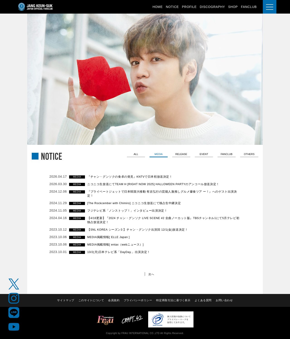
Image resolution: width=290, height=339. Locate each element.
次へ (151, 274)
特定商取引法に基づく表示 (173, 300)
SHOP (233, 7)
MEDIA (158, 154)
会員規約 (113, 300)
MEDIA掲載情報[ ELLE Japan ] (110, 237)
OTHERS (249, 154)
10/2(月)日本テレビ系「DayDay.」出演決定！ (121, 252)
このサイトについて (91, 300)
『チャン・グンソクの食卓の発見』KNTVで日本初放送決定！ (133, 176)
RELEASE (181, 154)
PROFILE (189, 7)
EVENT (204, 154)
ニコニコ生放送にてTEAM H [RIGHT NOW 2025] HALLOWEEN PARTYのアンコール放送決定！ (160, 184)
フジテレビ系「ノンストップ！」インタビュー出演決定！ (130, 210)
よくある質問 (203, 300)
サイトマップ (65, 300)
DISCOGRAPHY (212, 7)
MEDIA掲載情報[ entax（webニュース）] (118, 244)
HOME (157, 7)
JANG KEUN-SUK (35, 7)
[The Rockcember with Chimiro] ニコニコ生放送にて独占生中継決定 (138, 203)
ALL (136, 154)
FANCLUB (249, 7)
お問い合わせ (224, 300)
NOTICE (172, 7)
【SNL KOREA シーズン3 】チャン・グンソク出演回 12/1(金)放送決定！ (142, 229)
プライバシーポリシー (137, 300)
